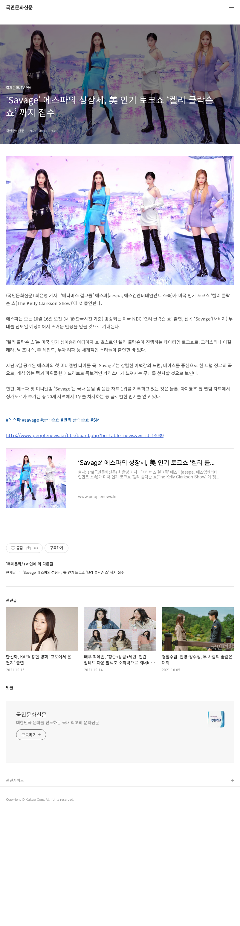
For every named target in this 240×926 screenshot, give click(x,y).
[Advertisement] (120, 589)
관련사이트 (15, 894)
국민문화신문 (19, 7)
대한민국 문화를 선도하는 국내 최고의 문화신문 (57, 836)
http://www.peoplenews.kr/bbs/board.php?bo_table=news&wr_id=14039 (84, 435)
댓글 (9, 801)
